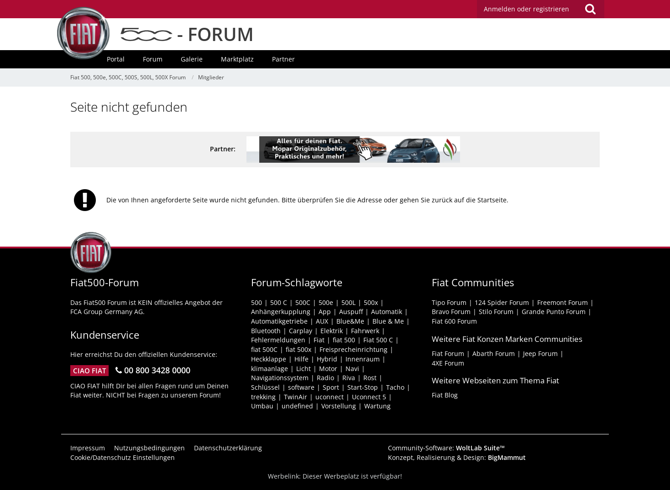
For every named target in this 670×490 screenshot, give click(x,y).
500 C (278, 302)
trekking (263, 396)
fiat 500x (298, 349)
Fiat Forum (448, 353)
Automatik (386, 311)
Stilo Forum (496, 311)
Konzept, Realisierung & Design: (457, 457)
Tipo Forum (449, 302)
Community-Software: (446, 448)
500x (371, 302)
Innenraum (362, 359)
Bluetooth (266, 330)
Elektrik (331, 330)
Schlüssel (265, 387)
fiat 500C (264, 349)
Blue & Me (388, 321)
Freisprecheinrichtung (353, 349)
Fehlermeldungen (278, 339)
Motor (328, 368)
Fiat (319, 339)
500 (256, 302)
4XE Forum (448, 363)
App (325, 311)
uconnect (329, 396)
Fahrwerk (365, 330)
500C (302, 302)
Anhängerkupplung (280, 311)
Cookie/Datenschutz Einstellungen (122, 457)
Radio (325, 377)
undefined (297, 406)
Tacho (395, 387)
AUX (322, 321)
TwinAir (295, 396)
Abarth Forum (493, 353)
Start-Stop (362, 387)
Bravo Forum (451, 311)
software (301, 387)
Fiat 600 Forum (454, 321)
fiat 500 (344, 339)
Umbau (262, 406)
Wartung (377, 406)
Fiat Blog (445, 395)
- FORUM (187, 33)
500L (348, 302)
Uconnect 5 (369, 396)
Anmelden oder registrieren (526, 9)
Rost (370, 377)
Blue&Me (350, 321)
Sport (331, 387)
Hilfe (301, 359)
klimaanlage (269, 368)
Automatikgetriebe (279, 321)
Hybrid (327, 359)
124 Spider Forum (502, 302)
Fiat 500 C (378, 339)
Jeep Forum (540, 353)
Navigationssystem (280, 377)
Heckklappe (268, 359)
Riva (348, 377)
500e (326, 302)
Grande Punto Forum (554, 311)
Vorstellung (338, 406)
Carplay (300, 330)
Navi (352, 368)
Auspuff (351, 311)
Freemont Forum (562, 302)
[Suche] (590, 9)
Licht (303, 368)
